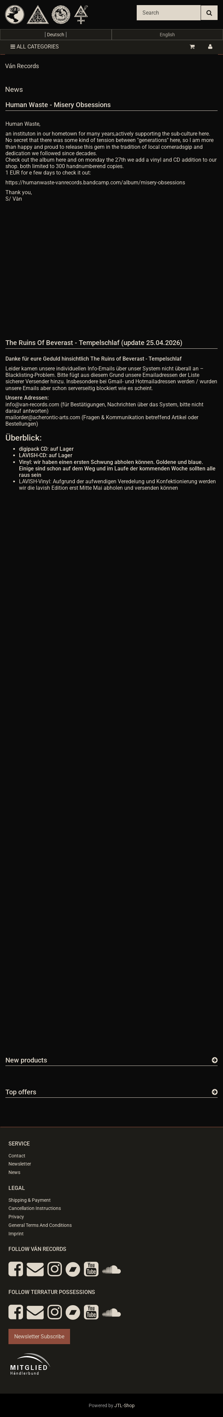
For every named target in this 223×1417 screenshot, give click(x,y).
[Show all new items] (215, 1060)
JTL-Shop (124, 1405)
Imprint (16, 1233)
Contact (16, 1155)
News (14, 1172)
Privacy (16, 1216)
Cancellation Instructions (34, 1208)
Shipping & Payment (29, 1200)
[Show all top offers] (215, 1092)
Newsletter (19, 1164)
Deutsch (55, 34)
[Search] (169, 12)
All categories (34, 46)
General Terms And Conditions (40, 1225)
